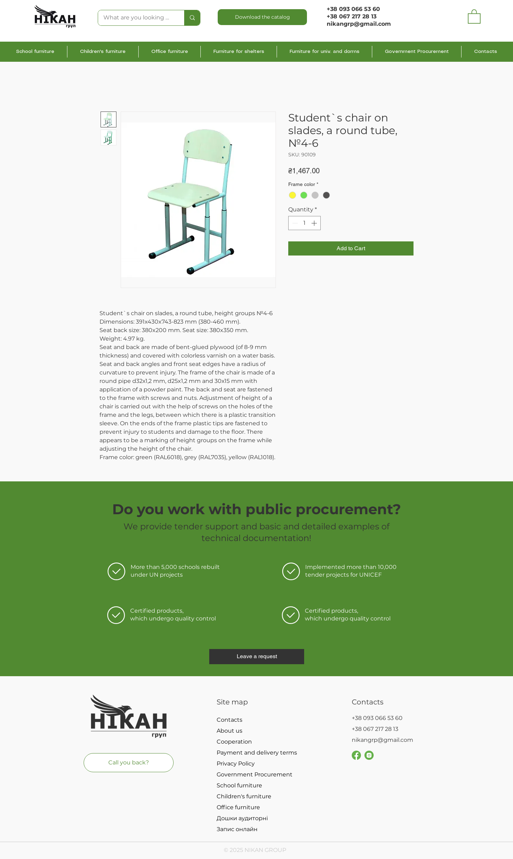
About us (229, 730)
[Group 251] (356, 755)
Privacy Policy (236, 763)
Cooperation (234, 741)
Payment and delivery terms (255, 752)
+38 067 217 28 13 (351, 16)
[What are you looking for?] (136, 17)
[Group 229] (369, 755)
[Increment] (315, 223)
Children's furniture (244, 796)
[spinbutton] (304, 223)
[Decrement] (294, 223)
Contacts (229, 719)
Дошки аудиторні (242, 818)
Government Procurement (254, 774)
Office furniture (238, 807)
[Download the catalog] (262, 17)
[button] (474, 16)
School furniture (239, 785)
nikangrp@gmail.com (382, 740)
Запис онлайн (237, 829)
